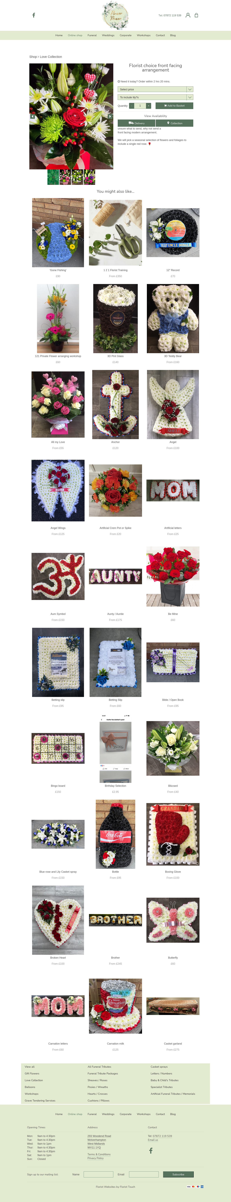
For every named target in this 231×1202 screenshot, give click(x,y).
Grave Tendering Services (40, 1100)
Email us (153, 1140)
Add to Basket (174, 105)
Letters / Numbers (161, 1073)
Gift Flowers (32, 1073)
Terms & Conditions (99, 1154)
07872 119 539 (172, 15)
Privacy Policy (96, 1158)
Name (76, 1174)
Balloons (30, 1087)
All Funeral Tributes (99, 1067)
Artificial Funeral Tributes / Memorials (173, 1094)
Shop (33, 57)
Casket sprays (159, 1067)
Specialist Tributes (162, 1087)
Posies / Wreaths (98, 1087)
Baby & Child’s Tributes (165, 1080)
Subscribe (178, 1174)
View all (29, 1067)
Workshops (31, 1094)
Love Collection (51, 57)
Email (121, 1174)
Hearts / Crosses (98, 1094)
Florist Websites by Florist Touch (115, 1187)
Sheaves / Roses (97, 1080)
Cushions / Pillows (98, 1100)
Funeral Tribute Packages (103, 1073)
